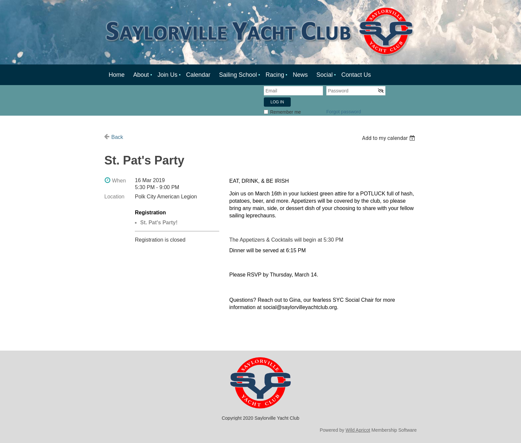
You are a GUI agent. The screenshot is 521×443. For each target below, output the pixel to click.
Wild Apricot (358, 430)
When (119, 180)
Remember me (285, 112)
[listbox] (389, 138)
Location (114, 196)
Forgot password (343, 111)
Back (117, 137)
